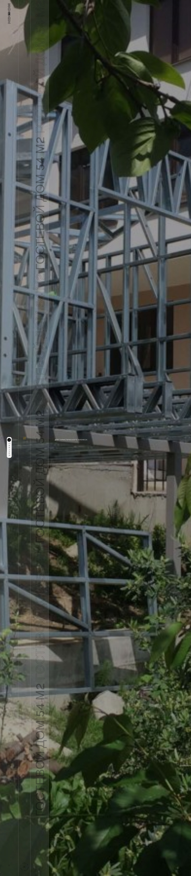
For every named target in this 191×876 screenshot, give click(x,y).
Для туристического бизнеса (71, 440)
